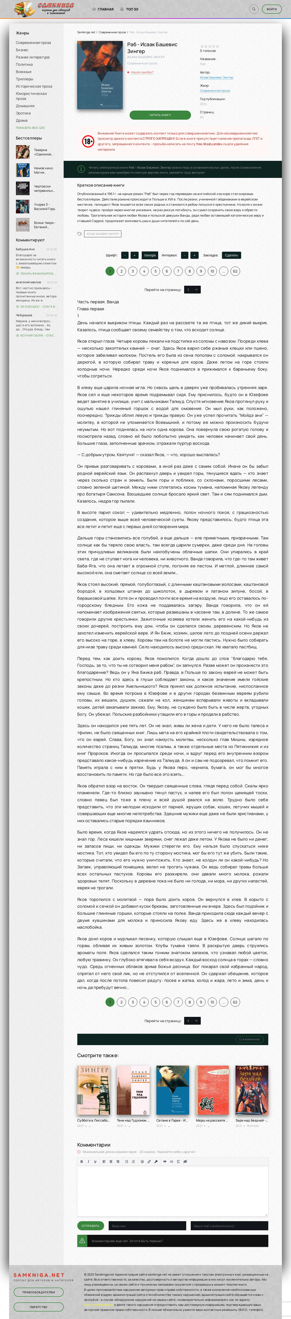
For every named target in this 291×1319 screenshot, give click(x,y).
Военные (23, 71)
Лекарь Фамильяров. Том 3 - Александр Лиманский (36, 273)
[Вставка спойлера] (178, 1161)
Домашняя (25, 105)
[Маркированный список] (126, 1161)
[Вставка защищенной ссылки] (156, 1161)
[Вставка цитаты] (164, 1161)
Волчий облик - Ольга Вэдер (36, 335)
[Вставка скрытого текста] (185, 1161)
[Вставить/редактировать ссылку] (149, 1161)
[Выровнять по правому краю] (117, 1161)
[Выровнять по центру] (111, 1161)
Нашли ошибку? (142, 72)
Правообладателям (39, 1292)
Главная (103, 9)
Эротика (23, 113)
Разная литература (33, 57)
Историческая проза (34, 86)
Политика (24, 64)
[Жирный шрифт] (81, 1161)
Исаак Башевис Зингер (216, 77)
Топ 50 (129, 9)
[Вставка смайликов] (142, 1161)
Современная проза (33, 42)
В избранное (249, 1039)
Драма (22, 120)
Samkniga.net (86, 32)
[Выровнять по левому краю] (104, 1161)
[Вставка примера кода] (171, 1161)
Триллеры (24, 78)
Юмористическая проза (31, 96)
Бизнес (22, 49)
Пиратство (39, 1307)
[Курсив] (88, 1161)
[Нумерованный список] (133, 1161)
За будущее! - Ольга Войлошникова (36, 306)
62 (235, 271)
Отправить (91, 1226)
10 (212, 271)
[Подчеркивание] (95, 1161)
